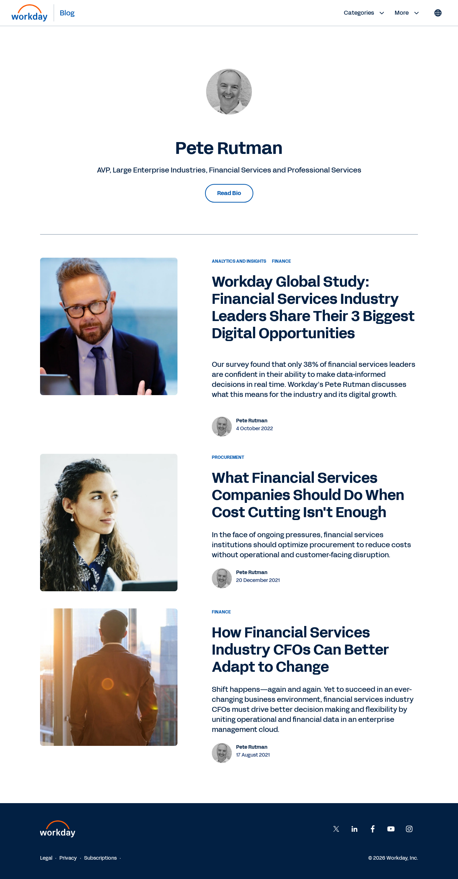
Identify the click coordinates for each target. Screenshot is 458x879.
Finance (281, 261)
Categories (365, 13)
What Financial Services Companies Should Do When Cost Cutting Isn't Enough (308, 495)
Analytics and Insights (239, 261)
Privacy (68, 858)
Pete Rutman (251, 420)
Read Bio (229, 193)
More (408, 13)
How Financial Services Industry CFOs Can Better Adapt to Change (300, 650)
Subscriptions (100, 858)
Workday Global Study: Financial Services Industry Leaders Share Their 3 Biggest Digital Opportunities (313, 308)
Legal (46, 858)
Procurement (228, 457)
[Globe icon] (438, 12)
